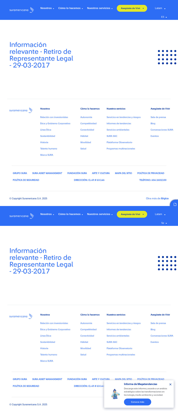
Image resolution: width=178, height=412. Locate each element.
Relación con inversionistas (54, 117)
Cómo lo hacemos (69, 8)
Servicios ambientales (118, 130)
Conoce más (137, 402)
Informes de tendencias (119, 123)
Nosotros (46, 8)
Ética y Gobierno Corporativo (55, 123)
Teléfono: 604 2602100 (152, 180)
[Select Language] (164, 17)
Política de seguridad (26, 180)
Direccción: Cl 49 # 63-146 (89, 180)
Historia (44, 142)
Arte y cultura (101, 173)
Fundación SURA (77, 173)
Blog (153, 123)
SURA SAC (112, 136)
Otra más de (157, 198)
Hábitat (84, 136)
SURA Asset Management (47, 173)
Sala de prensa (158, 117)
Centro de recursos (20, 24)
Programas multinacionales (121, 149)
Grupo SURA (20, 173)
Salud (83, 149)
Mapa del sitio (123, 173)
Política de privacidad (150, 173)
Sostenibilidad (47, 136)
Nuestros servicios (98, 8)
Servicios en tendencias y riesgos (124, 117)
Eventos (155, 136)
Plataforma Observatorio (119, 142)
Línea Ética (45, 130)
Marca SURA (46, 155)
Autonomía (86, 117)
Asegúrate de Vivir (130, 8)
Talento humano (48, 149)
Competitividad (88, 123)
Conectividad (87, 130)
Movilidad (85, 142)
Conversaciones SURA (162, 130)
